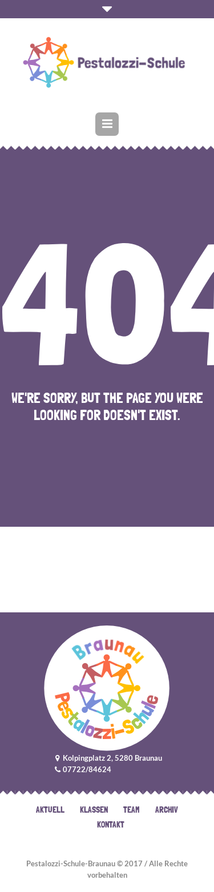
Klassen (94, 810)
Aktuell (50, 810)
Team (131, 810)
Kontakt (110, 825)
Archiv (166, 810)
